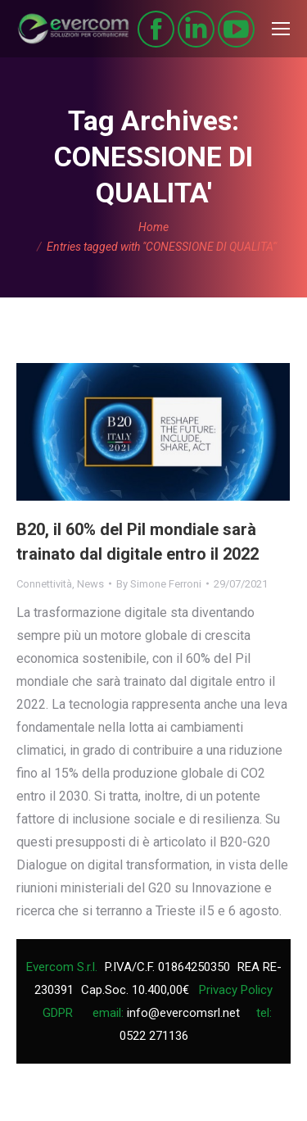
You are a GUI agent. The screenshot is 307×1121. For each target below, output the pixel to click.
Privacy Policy (236, 990)
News (90, 584)
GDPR (58, 1012)
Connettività (44, 584)
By (158, 584)
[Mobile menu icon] (281, 29)
